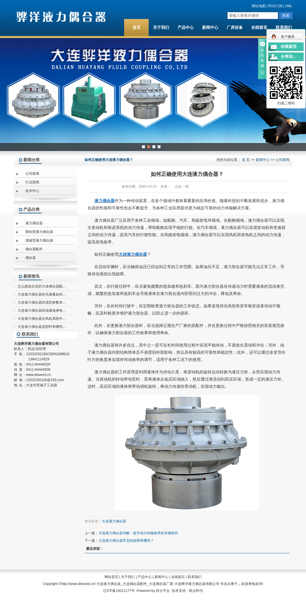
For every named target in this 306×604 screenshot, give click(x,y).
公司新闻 (32, 174)
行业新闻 (32, 182)
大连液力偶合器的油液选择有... (42, 310)
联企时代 (196, 591)
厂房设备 (235, 27)
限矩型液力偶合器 (39, 232)
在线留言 (259, 27)
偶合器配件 (34, 249)
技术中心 (32, 191)
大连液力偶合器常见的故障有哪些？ (126, 541)
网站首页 (111, 577)
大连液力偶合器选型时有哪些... (42, 327)
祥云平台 (163, 591)
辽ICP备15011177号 (119, 591)
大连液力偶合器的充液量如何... (42, 294)
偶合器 (30, 258)
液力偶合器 (34, 223)
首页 (137, 27)
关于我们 (161, 27)
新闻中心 (210, 27)
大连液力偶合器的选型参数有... (42, 302)
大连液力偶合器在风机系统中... (42, 319)
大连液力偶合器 (114, 521)
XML (288, 6)
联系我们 (284, 27)
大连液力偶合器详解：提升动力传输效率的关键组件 (138, 533)
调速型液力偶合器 (39, 240)
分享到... (288, 56)
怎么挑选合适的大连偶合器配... (42, 286)
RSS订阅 (275, 6)
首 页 (246, 160)
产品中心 (186, 27)
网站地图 (259, 6)
